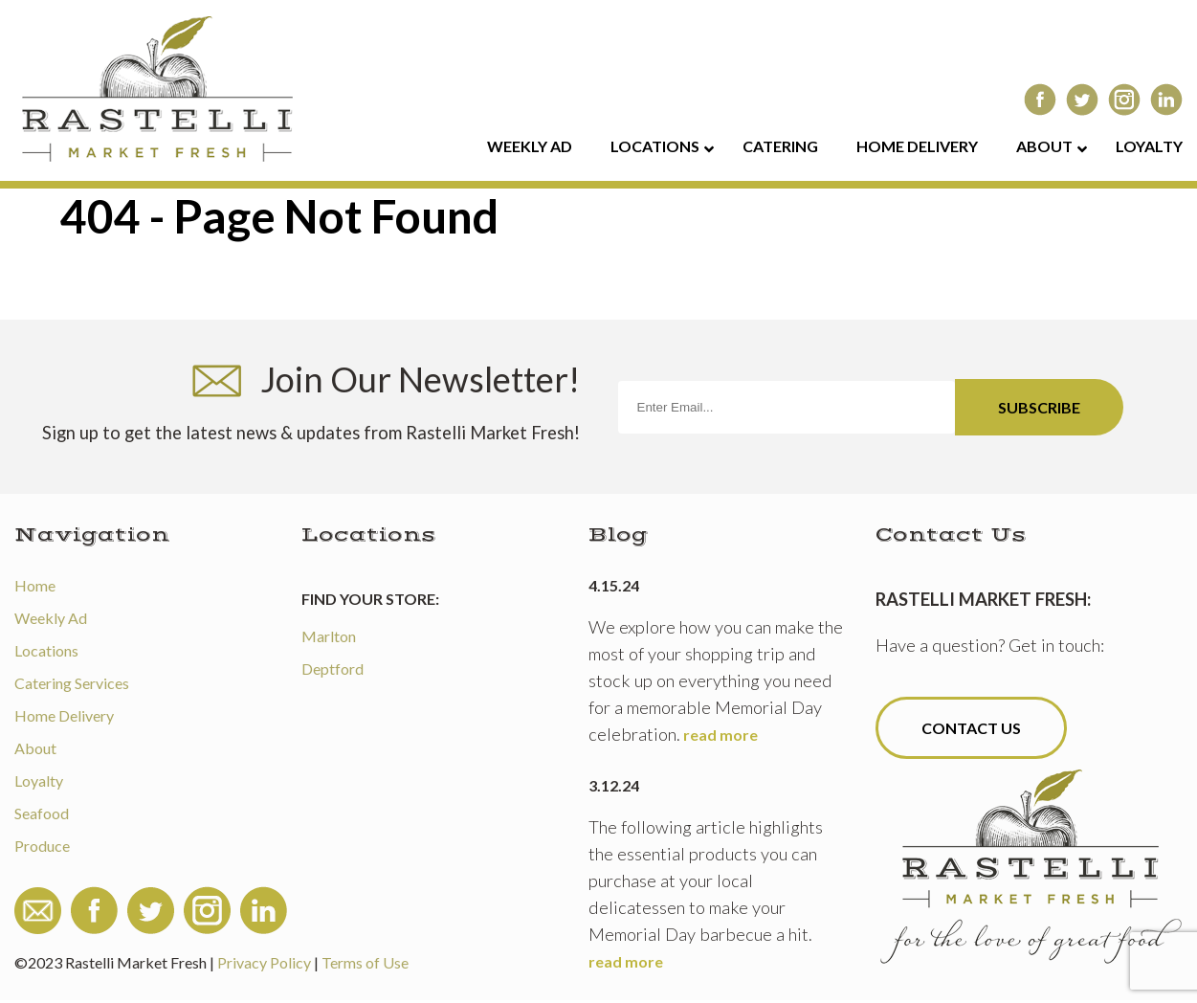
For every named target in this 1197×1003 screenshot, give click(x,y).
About (35, 748)
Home (34, 585)
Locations (46, 650)
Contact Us (971, 728)
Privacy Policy (264, 962)
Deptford (332, 668)
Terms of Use (365, 962)
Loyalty (38, 780)
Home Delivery (64, 715)
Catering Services (71, 683)
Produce (42, 845)
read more (720, 734)
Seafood (41, 813)
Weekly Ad (50, 618)
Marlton (328, 636)
